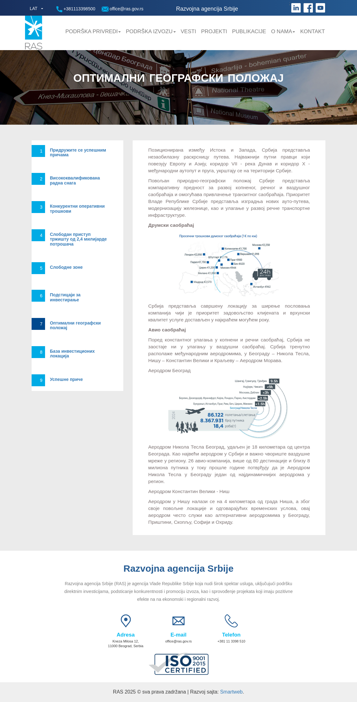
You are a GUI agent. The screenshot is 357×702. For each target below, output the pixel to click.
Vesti (188, 31)
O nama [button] (283, 31)
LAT (34, 8)
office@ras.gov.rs (123, 9)
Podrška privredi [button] (93, 31)
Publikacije (249, 31)
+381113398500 (75, 9)
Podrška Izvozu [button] (151, 31)
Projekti (214, 31)
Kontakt (312, 31)
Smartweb (231, 691)
